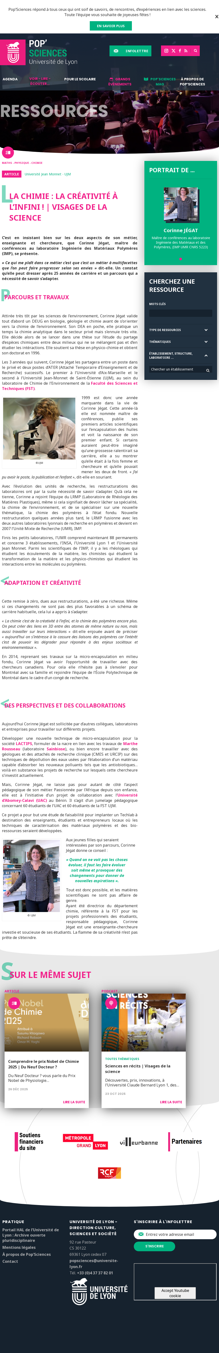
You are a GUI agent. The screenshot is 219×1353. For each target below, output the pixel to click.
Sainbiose (56, 749)
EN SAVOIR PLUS (111, 26)
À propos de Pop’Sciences (192, 82)
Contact (10, 1261)
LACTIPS (24, 743)
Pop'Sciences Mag (163, 82)
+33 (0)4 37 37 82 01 (95, 1273)
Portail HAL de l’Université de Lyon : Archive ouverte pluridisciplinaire (30, 1235)
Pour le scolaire (80, 79)
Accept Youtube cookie (175, 1293)
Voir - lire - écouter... (40, 81)
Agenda (10, 79)
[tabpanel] (181, 218)
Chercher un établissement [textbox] (172, 369)
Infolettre (137, 51)
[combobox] (181, 369)
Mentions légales (19, 1247)
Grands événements (119, 82)
